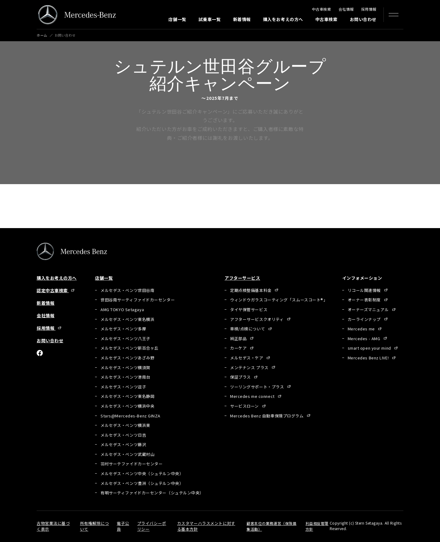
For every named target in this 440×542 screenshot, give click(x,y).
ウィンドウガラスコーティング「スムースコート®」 (278, 300)
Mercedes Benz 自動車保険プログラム (267, 416)
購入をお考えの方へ (283, 19)
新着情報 (242, 19)
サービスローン (245, 406)
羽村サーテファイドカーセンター (132, 464)
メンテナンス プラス (250, 367)
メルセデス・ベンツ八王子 (125, 338)
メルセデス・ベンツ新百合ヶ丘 (130, 348)
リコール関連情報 (365, 290)
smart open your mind (370, 348)
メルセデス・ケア (247, 358)
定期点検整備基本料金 (251, 290)
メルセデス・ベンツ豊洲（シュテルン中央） (142, 483)
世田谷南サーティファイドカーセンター (138, 300)
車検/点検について (248, 329)
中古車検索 (321, 9)
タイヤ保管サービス (248, 309)
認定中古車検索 (53, 290)
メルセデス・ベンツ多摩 (123, 329)
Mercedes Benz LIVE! (369, 358)
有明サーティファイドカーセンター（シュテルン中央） (152, 493)
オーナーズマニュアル (369, 309)
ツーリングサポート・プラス (257, 387)
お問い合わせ (363, 19)
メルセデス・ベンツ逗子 (123, 387)
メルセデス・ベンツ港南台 (125, 377)
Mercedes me (362, 329)
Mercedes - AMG (364, 338)
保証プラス (241, 377)
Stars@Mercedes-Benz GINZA (130, 416)
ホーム (42, 35)
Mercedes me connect (253, 396)
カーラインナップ (365, 319)
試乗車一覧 (210, 19)
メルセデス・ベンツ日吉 (123, 435)
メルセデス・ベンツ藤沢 (123, 444)
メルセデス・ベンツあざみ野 (127, 358)
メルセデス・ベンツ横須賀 (125, 367)
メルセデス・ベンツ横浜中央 (127, 406)
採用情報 (368, 9)
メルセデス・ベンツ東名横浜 (127, 319)
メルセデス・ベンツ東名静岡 (127, 396)
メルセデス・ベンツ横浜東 (125, 425)
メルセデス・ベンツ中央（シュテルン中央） (142, 473)
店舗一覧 (177, 19)
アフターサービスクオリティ (257, 319)
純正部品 (239, 338)
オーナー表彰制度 (365, 300)
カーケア (239, 348)
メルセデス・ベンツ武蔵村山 (127, 454)
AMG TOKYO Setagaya (122, 309)
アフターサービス (242, 278)
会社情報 (346, 9)
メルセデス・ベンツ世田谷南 (127, 290)
